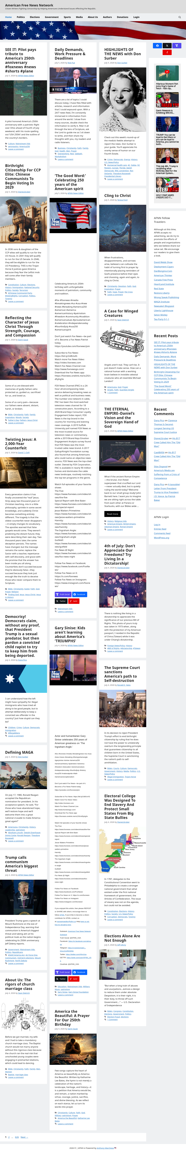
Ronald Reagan (23, 835)
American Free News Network (29, 5)
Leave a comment (16, 149)
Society (15, 290)
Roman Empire (126, 526)
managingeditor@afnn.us (66, 921)
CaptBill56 (159, 452)
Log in (157, 524)
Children (12, 727)
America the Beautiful (67, 1118)
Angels (110, 390)
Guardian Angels (127, 390)
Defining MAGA (19, 752)
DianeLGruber (161, 438)
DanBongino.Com (163, 270)
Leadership (10, 830)
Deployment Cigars (164, 266)
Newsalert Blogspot (164, 306)
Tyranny (8, 298)
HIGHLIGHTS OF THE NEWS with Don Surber (122, 54)
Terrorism (23, 290)
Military (86, 986)
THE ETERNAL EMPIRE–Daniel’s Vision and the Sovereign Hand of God (121, 418)
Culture (11, 143)
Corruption (23, 296)
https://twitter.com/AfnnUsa (76, 954)
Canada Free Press (163, 279)
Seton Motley (160, 314)
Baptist (11, 1074)
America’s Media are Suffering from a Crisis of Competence (167, 474)
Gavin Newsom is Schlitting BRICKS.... (165, 111)
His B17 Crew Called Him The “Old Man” (167, 442)
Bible (10, 414)
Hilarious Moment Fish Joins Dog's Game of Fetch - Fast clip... (167, 86)
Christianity (71, 148)
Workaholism (60, 156)
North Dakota (21, 960)
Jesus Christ (32, 420)
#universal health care (117, 165)
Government (52, 17)
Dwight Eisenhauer (32, 832)
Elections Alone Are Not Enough (122, 938)
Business (61, 148)
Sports (67, 17)
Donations (122, 17)
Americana (112, 387)
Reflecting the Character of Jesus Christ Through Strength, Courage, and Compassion (22, 326)
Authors (107, 17)
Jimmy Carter (10, 835)
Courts (116, 768)
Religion (15, 591)
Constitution (13, 284)
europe (115, 168)
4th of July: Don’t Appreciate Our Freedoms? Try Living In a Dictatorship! (119, 554)
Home (8, 17)
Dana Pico (159, 420)
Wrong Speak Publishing (166, 297)
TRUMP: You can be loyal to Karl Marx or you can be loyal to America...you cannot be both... (167, 139)
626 (17, 1137)
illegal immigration (115, 776)
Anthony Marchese (105, 1148)
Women (8, 1072)
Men (68, 151)
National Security (31, 287)
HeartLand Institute (164, 284)
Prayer (74, 151)
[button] (179, 17)
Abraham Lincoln (15, 832)
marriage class (21, 1074)
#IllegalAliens (14, 733)
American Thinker (163, 275)
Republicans (17, 952)
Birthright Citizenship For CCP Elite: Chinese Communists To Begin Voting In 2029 (23, 176)
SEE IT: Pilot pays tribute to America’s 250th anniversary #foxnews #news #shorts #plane (20, 60)
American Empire (114, 524)
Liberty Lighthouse (163, 310)
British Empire (129, 524)
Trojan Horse (130, 776)
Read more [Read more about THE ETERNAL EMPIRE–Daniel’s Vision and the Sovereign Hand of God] (112, 513)
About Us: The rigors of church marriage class (20, 984)
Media (79, 17)
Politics (21, 17)
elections (125, 1017)
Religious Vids (121, 521)
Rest (72, 153)
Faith (79, 148)
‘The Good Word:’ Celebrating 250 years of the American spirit (70, 182)
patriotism (65, 989)
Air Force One (31, 955)
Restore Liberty (162, 292)
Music (57, 989)
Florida (122, 168)
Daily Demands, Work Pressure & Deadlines (71, 54)
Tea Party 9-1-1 (161, 319)
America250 (24, 146)
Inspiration (109, 289)
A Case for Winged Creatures (121, 313)
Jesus (22, 594)
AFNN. (62, 915)
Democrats (118, 159)
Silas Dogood (160, 466)
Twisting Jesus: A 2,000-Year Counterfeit (20, 443)
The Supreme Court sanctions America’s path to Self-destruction (122, 674)
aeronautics (13, 146)
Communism (10, 958)
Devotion (122, 286)
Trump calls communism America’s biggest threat (21, 864)
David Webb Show (163, 262)
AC (129, 165)
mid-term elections (25, 958)
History (134, 159)
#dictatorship (126, 648)
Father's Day (13, 420)
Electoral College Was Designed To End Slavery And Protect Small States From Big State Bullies (119, 806)
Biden (109, 768)
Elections (35, 17)
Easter (27, 589)
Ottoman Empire (111, 526)
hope (115, 292)
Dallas (133, 165)
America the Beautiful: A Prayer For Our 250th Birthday (72, 1018)
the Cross (129, 292)
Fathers (23, 420)
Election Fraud (113, 1017)
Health (62, 151)
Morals (19, 417)
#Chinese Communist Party (20, 293)
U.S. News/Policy (111, 162)
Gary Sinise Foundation (78, 992)
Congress (117, 1011)
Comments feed (162, 533)
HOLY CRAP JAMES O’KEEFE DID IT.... (165, 196)
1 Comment (112, 392)
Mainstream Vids (23, 143)
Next (24, 1137)
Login (136, 17)
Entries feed (160, 528)
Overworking (63, 153)
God (56, 151)
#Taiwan (136, 648)
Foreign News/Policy (116, 645)
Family (85, 148)
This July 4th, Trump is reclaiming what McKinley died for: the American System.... (167, 169)
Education (62, 986)
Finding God (13, 594)
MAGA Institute (162, 301)
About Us (93, 17)
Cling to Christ (117, 195)
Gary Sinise (62, 992)
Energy (127, 159)
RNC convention (122, 170)
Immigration (17, 287)
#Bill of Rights (113, 648)
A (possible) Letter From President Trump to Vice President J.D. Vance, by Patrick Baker (167, 492)
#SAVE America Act (16, 955)
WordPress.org (161, 537)
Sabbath (78, 153)
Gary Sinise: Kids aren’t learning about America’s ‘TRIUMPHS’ (70, 634)
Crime (110, 159)
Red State (159, 288)
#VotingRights (11, 296)
